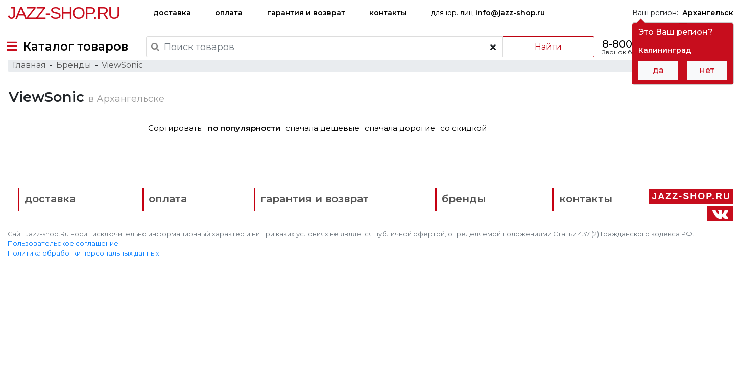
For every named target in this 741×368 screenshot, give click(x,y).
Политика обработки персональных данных (83, 353)
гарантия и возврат (306, 12)
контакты (388, 12)
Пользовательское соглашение (63, 343)
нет (707, 70)
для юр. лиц (488, 12)
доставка (172, 12)
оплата (229, 12)
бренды (417, 300)
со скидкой (467, 149)
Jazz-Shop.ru (63, 12)
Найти (541, 47)
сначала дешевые (327, 149)
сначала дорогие (404, 149)
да (658, 70)
